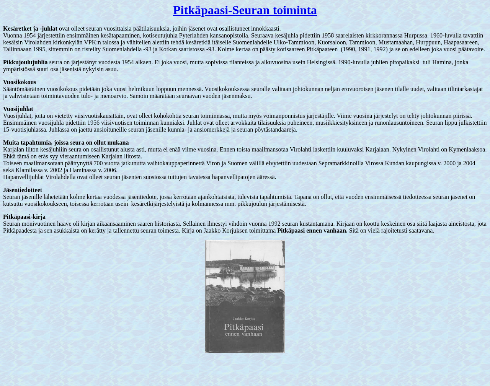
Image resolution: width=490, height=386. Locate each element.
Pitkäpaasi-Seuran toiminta (245, 10)
